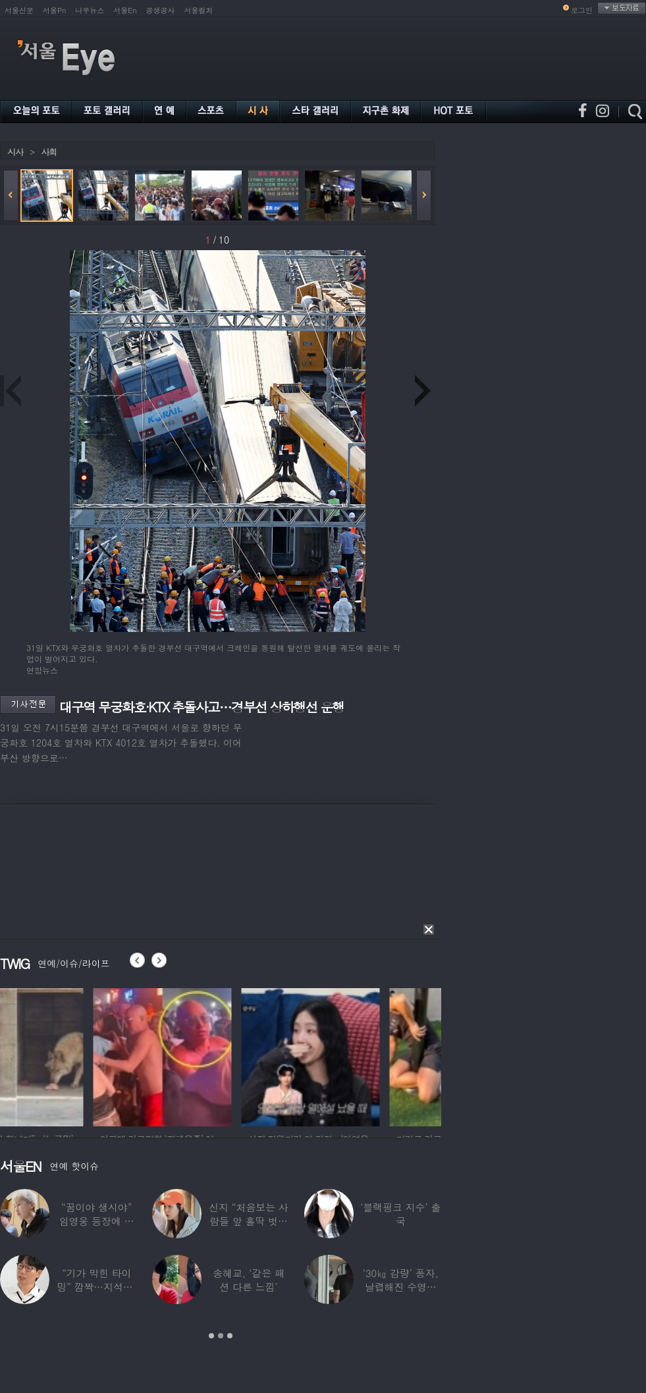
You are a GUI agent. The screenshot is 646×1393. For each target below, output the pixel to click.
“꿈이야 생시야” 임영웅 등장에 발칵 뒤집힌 (96, 1221)
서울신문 (19, 10)
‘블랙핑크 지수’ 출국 (400, 1214)
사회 (49, 151)
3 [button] (229, 1335)
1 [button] (211, 1335)
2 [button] (220, 1335)
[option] (69, 1055)
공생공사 (160, 10)
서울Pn (54, 10)
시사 (15, 151)
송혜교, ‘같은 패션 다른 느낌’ (248, 1280)
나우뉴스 (89, 10)
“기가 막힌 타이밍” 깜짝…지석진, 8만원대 (96, 1286)
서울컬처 (198, 10)
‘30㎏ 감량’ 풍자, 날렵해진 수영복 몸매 (401, 1286)
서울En (124, 10)
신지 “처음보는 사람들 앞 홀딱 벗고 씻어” (248, 1221)
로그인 (582, 10)
